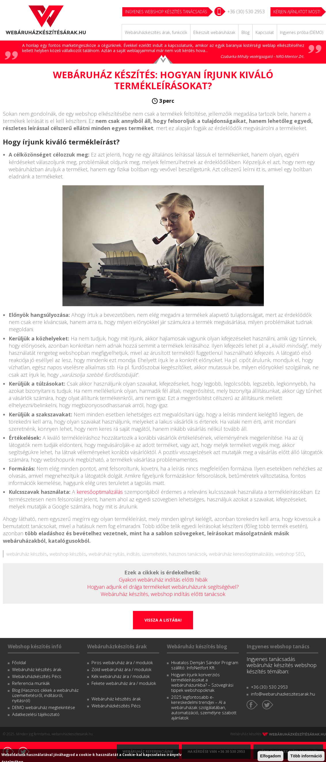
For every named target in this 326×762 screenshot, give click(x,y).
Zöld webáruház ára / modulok (121, 669)
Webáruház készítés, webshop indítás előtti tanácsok (163, 593)
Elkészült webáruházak (214, 32)
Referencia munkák (31, 683)
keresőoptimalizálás (100, 491)
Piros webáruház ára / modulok (122, 662)
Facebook (252, 704)
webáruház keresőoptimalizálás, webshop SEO (256, 554)
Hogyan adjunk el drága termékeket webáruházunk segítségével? (163, 586)
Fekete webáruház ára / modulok (123, 683)
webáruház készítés (26, 554)
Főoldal (19, 662)
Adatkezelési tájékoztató (36, 714)
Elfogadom (270, 756)
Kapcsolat (265, 32)
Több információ (306, 756)
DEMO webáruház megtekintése (43, 707)
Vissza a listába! (163, 620)
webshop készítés (67, 554)
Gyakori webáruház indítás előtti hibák (163, 579)
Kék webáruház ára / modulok (120, 676)
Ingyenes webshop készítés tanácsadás (166, 11)
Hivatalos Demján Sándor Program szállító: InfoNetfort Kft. (204, 665)
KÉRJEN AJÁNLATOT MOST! (296, 11)
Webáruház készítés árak (36, 669)
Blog (245, 32)
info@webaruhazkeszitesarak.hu (283, 694)
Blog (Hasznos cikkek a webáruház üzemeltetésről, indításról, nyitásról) (45, 695)
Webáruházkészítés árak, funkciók (156, 32)
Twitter (267, 704)
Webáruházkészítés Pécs (36, 676)
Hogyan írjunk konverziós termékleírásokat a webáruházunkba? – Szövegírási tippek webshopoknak (202, 682)
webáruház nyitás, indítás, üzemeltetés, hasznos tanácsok (147, 554)
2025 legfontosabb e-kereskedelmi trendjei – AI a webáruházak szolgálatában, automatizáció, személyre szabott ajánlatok (204, 707)
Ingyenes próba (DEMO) (301, 32)
